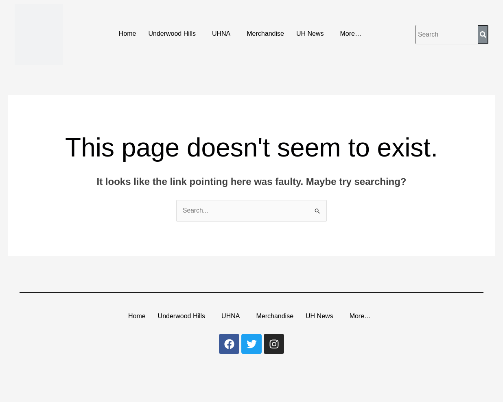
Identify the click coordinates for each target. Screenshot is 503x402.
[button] (174, 33)
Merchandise (265, 33)
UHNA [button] (221, 33)
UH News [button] (310, 33)
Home (127, 33)
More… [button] (350, 33)
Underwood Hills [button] (172, 33)
